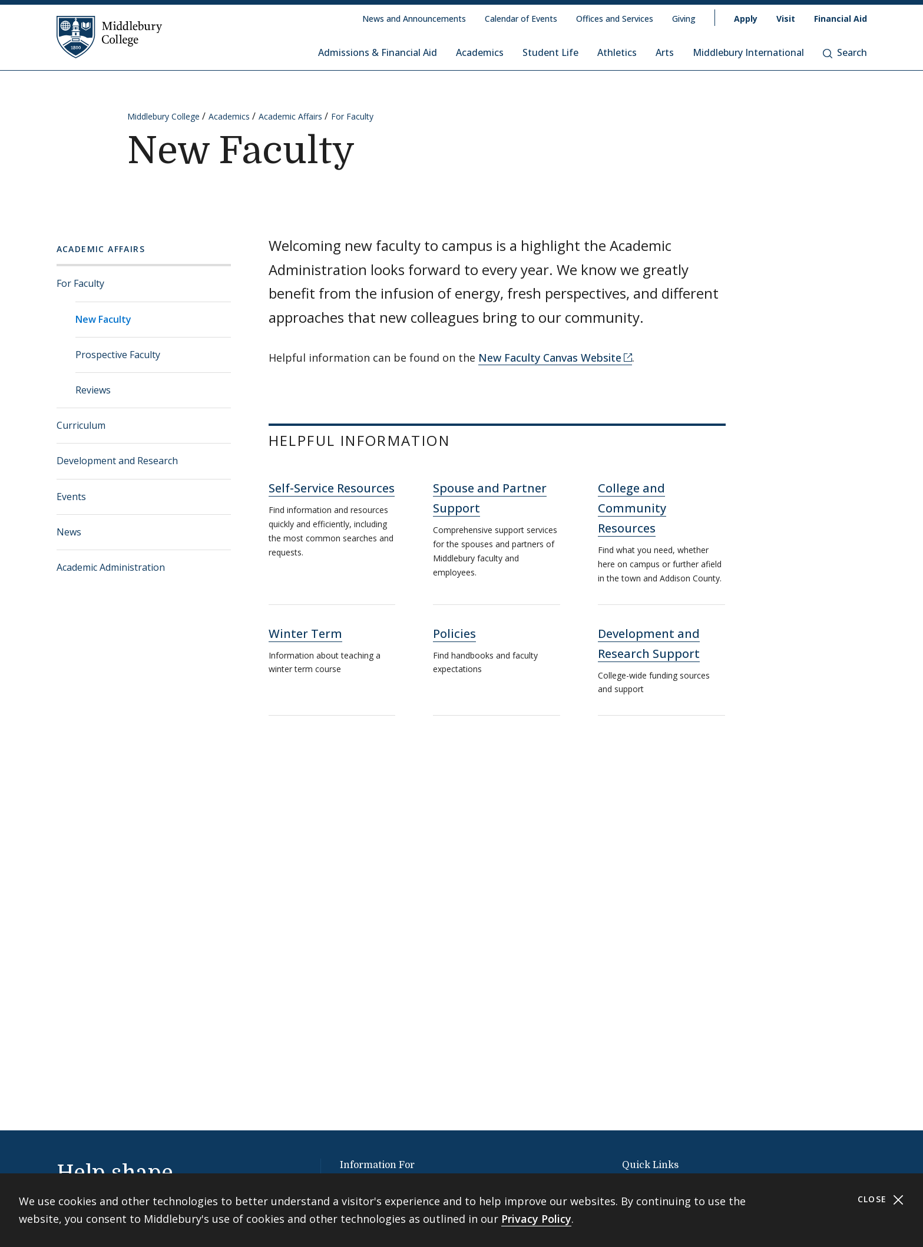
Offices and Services (614, 18)
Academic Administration (111, 567)
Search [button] (845, 52)
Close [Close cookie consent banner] (881, 1199)
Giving (684, 18)
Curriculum (81, 425)
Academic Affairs (290, 116)
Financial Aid (840, 18)
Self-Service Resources (332, 488)
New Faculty (103, 319)
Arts (665, 52)
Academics (480, 52)
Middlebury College (163, 116)
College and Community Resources (632, 508)
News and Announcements (414, 18)
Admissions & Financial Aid (377, 52)
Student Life (550, 52)
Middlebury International (748, 52)
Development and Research (117, 460)
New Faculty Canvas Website (549, 357)
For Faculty (352, 116)
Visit (785, 18)
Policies (454, 633)
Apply (745, 18)
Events (71, 496)
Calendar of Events (521, 18)
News (69, 531)
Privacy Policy (536, 1219)
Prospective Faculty (117, 354)
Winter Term (305, 633)
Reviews (93, 389)
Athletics (617, 52)
